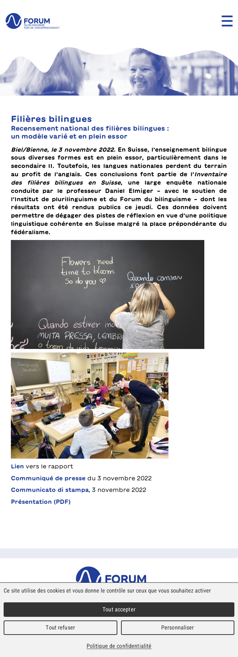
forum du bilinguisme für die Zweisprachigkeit (32, 21)
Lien (17, 466)
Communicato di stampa (50, 490)
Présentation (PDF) (41, 502)
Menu (227, 21)
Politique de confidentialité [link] (119, 646)
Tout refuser (60, 627)
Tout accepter (119, 609)
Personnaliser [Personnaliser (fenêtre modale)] (177, 627)
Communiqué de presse (48, 478)
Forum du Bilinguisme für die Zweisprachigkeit (118, 579)
